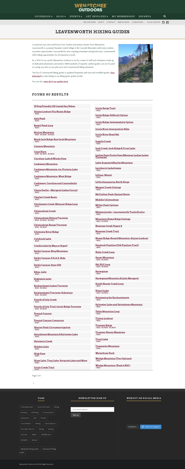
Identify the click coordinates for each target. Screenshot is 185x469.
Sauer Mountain (104, 257)
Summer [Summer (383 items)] (24, 434)
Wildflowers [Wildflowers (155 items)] (46, 434)
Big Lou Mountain (44, 132)
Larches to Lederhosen (108, 168)
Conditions (137, 22)
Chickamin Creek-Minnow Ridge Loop (56, 204)
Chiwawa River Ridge (46, 232)
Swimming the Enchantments (112, 297)
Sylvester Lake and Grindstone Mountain (118, 304)
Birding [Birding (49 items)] (24, 412)
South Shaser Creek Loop (109, 284)
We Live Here (90, 22)
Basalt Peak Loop (43, 125)
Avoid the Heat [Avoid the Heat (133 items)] (44, 407)
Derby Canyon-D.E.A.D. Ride (49, 258)
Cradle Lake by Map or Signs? (51, 246)
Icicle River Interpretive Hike (112, 129)
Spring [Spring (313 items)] (50, 429)
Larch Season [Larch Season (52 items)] (50, 423)
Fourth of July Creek (45, 300)
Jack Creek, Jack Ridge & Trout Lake (115, 148)
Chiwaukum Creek (45, 211)
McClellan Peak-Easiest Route (112, 194)
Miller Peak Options (106, 205)
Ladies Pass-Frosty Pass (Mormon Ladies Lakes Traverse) (122, 156)
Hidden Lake (41, 347)
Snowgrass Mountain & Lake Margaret (117, 278)
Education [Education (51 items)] (25, 418)
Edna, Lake (40, 272)
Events (75, 16)
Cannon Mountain (44, 146)
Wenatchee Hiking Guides (30, 449)
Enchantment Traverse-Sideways (53, 293)
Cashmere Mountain (46, 164)
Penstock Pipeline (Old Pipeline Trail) (117, 245)
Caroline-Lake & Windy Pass (50, 158)
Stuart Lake (102, 291)
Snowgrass (101, 271)
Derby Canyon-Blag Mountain (51, 251)
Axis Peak (39, 118)
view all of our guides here (56, 81)
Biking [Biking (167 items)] (56, 407)
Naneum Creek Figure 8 (108, 226)
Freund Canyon (43, 313)
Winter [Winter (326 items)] (34, 440)
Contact (111, 22)
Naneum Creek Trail (107, 231)
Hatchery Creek (43, 341)
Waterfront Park (104, 353)
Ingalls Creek (103, 141)
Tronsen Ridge (103, 325)
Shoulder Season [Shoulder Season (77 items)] (28, 429)
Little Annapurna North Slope (112, 182)
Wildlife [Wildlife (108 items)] (24, 440)
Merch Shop (123, 22)
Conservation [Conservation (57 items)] (48, 412)
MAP (37, 113)
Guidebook (43, 16)
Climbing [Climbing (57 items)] (34, 412)
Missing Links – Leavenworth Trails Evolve (120, 212)
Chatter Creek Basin (45, 197)
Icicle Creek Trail (44, 367)
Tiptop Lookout (104, 318)
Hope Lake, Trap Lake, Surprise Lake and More (60, 360)
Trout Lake (101, 339)
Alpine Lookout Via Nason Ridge (52, 111)
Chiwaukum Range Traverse (50, 225)
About (101, 22)
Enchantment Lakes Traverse (51, 286)
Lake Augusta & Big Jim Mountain (114, 163)
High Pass (39, 353)
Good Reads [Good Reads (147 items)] (26, 423)
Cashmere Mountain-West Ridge (52, 176)
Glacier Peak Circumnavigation (52, 327)
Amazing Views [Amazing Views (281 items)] (27, 407)
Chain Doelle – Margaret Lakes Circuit (56, 190)
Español (145, 16)
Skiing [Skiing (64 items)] (41, 429)
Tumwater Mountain (107, 346)
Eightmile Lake (42, 279)
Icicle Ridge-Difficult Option (111, 115)
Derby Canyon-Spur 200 (47, 265)
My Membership (123, 16)
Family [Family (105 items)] (43, 418)
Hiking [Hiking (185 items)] (38, 423)
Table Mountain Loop (107, 311)
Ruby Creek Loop (105, 252)
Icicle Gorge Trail (105, 108)
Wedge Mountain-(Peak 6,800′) (112, 365)
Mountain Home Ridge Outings (112, 219)
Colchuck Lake (42, 239)
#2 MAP (43, 134)
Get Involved (96, 16)
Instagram (163, 22)
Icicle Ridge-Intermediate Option (114, 122)
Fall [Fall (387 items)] (35, 418)
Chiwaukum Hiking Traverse (51, 218)
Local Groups (153, 22)
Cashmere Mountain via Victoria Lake (56, 169)
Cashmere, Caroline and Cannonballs (55, 183)
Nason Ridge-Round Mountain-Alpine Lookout (121, 238)
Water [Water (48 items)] (34, 434)
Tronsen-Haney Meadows (110, 332)
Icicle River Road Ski (107, 134)
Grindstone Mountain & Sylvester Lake (56, 334)
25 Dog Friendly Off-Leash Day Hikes (54, 106)
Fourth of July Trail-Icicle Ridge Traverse (57, 306)
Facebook (167, 22)
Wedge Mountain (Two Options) (113, 358)
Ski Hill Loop (102, 264)
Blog (60, 16)
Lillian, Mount (103, 175)
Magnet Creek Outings (108, 187)
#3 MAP (51, 134)
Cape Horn (40, 152)
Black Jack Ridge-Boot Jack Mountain (55, 139)
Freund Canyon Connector (49, 320)
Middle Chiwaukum (107, 200)
